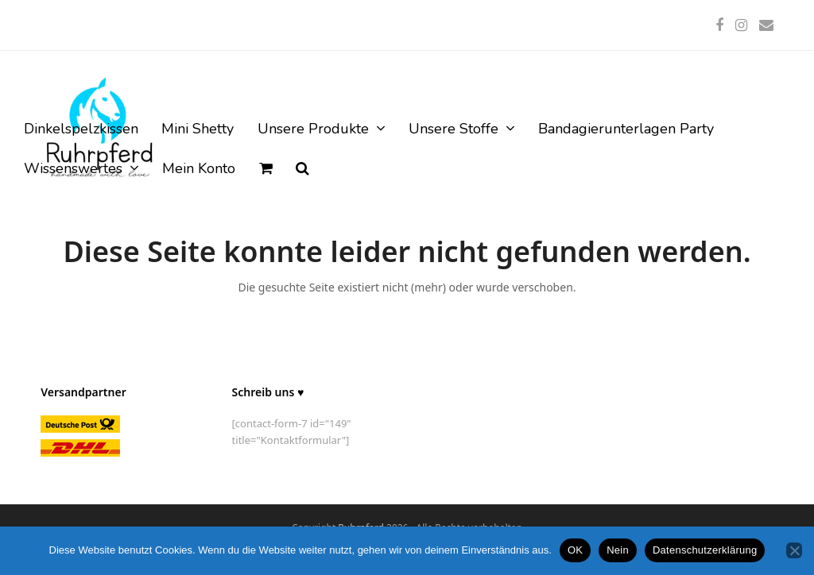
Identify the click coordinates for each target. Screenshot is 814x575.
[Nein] (794, 550)
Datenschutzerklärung (705, 550)
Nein (618, 550)
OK (575, 550)
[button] (266, 169)
